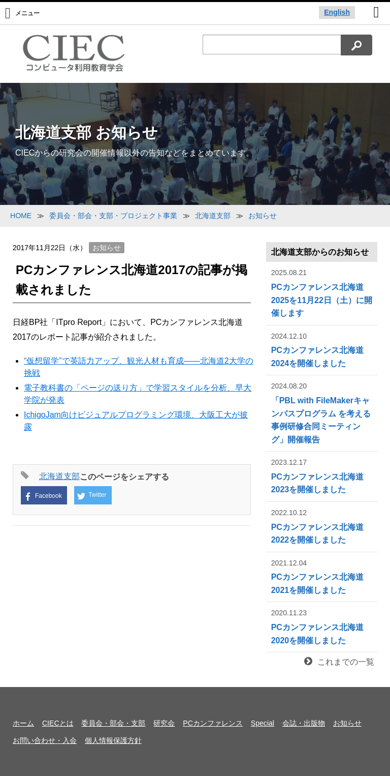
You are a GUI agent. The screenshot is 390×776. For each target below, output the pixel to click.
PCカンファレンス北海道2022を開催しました (321, 525)
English (337, 12)
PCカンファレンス (213, 723)
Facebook (43, 496)
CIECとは (58, 723)
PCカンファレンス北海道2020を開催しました (321, 625)
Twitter (91, 495)
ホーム (23, 723)
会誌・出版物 (303, 723)
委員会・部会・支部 (113, 723)
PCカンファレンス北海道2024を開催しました (321, 349)
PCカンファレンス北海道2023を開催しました (321, 475)
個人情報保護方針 (113, 740)
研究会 (164, 723)
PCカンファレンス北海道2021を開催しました (321, 575)
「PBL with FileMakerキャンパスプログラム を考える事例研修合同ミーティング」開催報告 (321, 411)
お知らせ (106, 248)
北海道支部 (59, 476)
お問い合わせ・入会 (45, 740)
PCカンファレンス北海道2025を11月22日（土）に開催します (321, 292)
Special (262, 723)
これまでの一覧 (339, 662)
